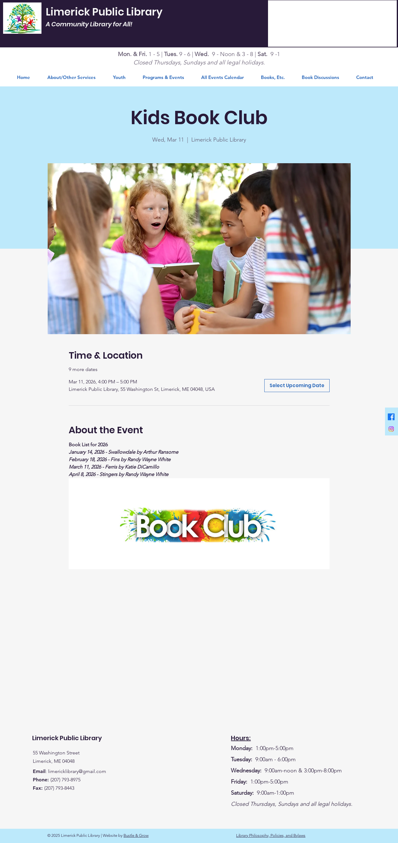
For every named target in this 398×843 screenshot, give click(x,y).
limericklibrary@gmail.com (77, 771)
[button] (276, 77)
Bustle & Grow (136, 835)
